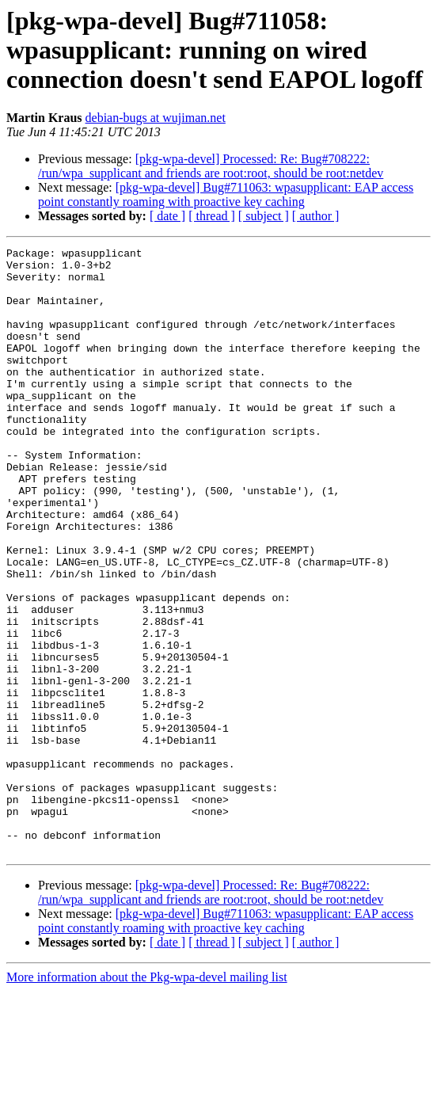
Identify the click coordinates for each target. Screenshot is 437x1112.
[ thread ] (211, 216)
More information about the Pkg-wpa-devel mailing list (146, 1098)
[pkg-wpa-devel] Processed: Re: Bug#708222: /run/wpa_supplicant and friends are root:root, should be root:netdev (210, 166)
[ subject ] (263, 216)
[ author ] (316, 216)
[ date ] (167, 216)
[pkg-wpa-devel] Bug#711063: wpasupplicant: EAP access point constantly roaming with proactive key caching (225, 194)
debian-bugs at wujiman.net (156, 117)
